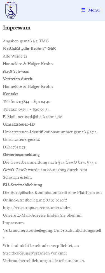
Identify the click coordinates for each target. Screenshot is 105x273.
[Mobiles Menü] (90, 10)
